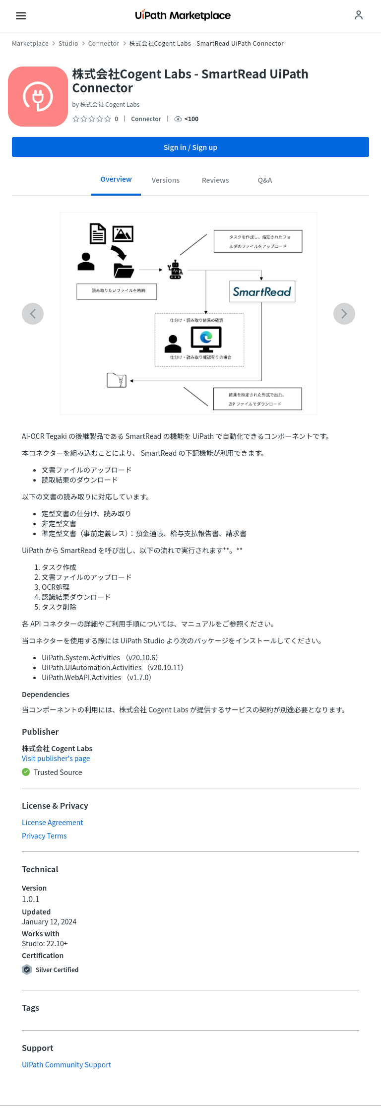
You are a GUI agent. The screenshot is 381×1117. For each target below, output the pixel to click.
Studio (68, 43)
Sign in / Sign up (191, 147)
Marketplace (30, 43)
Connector (104, 43)
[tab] (116, 182)
